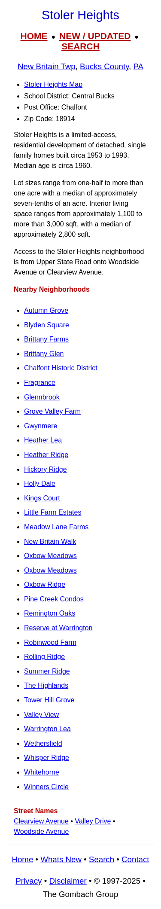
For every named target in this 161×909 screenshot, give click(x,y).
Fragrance (39, 382)
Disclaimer (67, 880)
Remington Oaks (49, 613)
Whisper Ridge (46, 757)
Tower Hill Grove (49, 700)
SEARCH (80, 46)
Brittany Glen (44, 353)
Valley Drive (93, 821)
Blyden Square (46, 325)
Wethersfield (43, 743)
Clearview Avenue (41, 821)
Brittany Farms (46, 339)
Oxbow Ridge (44, 584)
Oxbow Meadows (50, 555)
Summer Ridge (47, 671)
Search (101, 859)
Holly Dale (39, 483)
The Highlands (46, 685)
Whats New (61, 859)
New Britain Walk (50, 541)
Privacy (28, 880)
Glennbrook (42, 397)
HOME (34, 36)
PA (139, 66)
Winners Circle (46, 786)
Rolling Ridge (44, 656)
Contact (135, 859)
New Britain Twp (47, 66)
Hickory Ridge (45, 469)
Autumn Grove (46, 310)
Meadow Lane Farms (56, 527)
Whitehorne (41, 772)
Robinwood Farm (50, 642)
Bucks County (104, 66)
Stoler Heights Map (53, 84)
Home (22, 859)
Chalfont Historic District (60, 368)
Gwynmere (40, 426)
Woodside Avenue (41, 831)
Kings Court (42, 498)
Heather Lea (43, 440)
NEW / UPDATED (95, 36)
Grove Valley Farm (52, 411)
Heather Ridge (46, 454)
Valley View (41, 714)
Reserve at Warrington (58, 627)
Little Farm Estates (52, 512)
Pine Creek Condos (54, 599)
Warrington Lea (47, 728)
